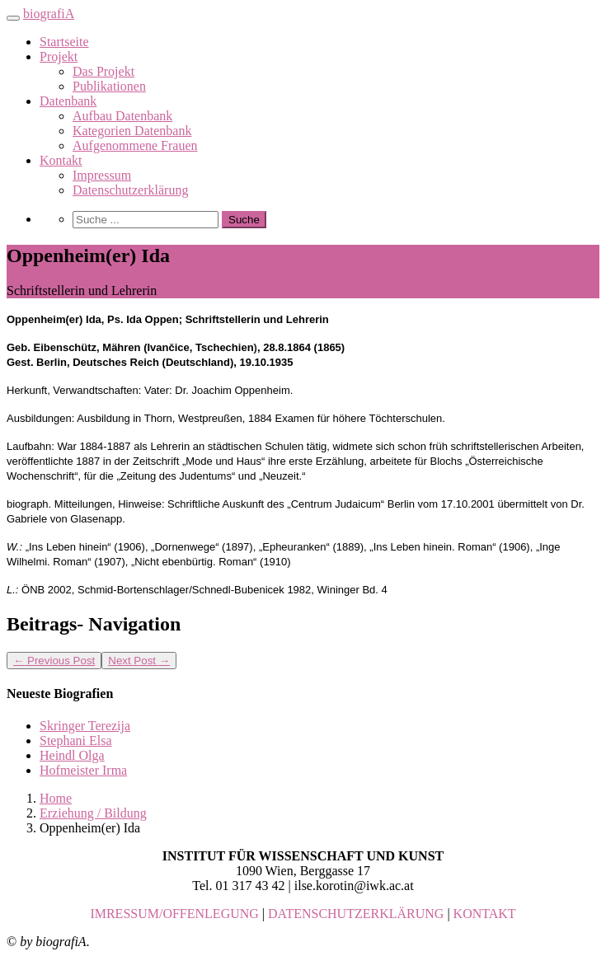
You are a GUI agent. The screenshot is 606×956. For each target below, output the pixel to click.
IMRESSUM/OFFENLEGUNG (174, 914)
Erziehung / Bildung (93, 813)
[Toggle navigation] (13, 18)
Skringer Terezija (85, 726)
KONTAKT (484, 914)
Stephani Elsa (76, 740)
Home (56, 798)
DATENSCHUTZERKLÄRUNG (356, 914)
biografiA (48, 14)
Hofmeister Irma (83, 770)
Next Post (139, 660)
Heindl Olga (72, 755)
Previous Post (54, 660)
